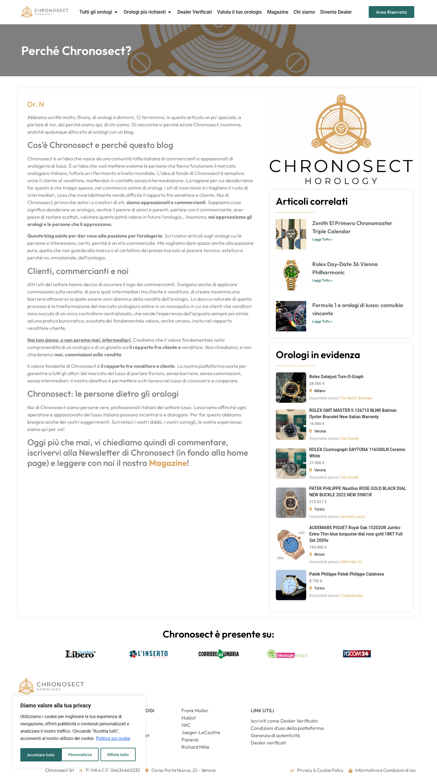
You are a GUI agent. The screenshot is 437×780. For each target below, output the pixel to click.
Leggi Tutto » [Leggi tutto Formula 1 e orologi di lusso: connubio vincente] (322, 321)
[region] (79, 732)
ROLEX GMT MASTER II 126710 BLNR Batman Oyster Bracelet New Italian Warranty (353, 413)
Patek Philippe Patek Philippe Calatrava (346, 574)
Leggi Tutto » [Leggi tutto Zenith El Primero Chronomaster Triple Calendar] (322, 239)
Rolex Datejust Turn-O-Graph (336, 376)
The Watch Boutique (356, 398)
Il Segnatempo (351, 596)
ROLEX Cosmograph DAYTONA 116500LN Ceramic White (357, 452)
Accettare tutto (117, 754)
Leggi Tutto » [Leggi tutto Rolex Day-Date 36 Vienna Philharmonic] (322, 280)
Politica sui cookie (113, 739)
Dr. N (35, 104)
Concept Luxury (352, 517)
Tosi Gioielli (349, 438)
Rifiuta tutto (77, 754)
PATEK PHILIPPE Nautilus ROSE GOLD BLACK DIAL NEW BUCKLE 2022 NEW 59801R (357, 491)
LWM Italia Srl (351, 562)
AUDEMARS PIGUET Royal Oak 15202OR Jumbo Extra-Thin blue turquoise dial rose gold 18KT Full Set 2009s (355, 534)
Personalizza (38, 754)
